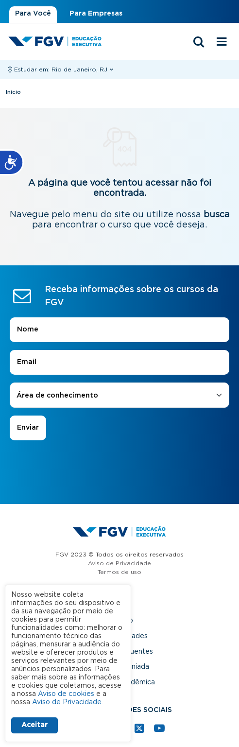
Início (13, 92)
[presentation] (119, 467)
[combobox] (119, 396)
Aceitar (34, 725)
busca (217, 214)
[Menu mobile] (221, 42)
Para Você (33, 13)
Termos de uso (119, 572)
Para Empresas (95, 13)
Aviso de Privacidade (119, 563)
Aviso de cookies (66, 694)
